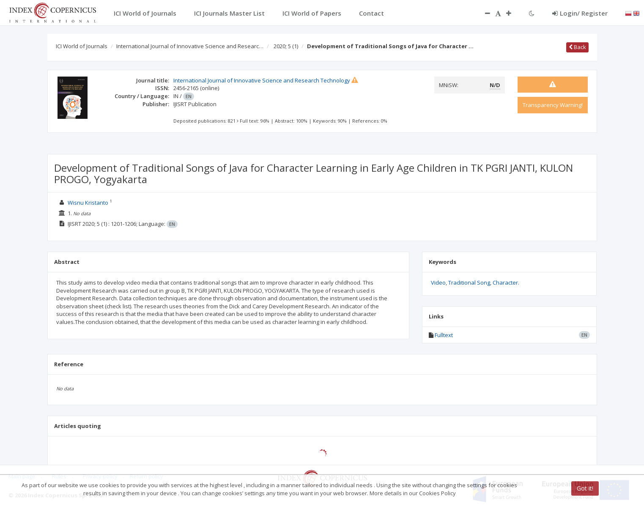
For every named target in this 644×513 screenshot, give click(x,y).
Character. (506, 282)
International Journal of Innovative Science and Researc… (189, 46)
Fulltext (444, 335)
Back (577, 47)
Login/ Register (580, 13)
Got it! (585, 488)
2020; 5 (286, 46)
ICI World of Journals (81, 46)
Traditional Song (469, 282)
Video (438, 282)
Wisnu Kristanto (88, 202)
